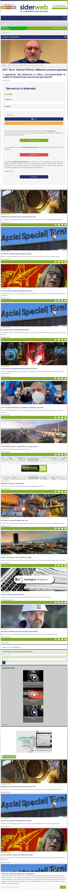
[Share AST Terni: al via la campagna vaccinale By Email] (55, 340)
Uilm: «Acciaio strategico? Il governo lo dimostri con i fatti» (22, 407)
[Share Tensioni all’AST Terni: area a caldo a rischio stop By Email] (55, 225)
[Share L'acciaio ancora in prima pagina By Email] (55, 602)
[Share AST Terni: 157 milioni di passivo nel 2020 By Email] (55, 528)
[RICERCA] (64, 33)
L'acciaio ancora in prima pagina (12, 594)
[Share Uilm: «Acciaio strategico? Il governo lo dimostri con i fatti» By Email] (55, 417)
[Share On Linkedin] (59, 225)
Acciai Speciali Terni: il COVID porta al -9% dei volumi (19, 446)
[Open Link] (8, 6)
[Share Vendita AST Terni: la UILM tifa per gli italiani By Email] (55, 565)
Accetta (62, 887)
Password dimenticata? (34, 123)
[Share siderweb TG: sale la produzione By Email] (55, 491)
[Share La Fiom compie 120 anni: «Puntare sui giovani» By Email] (55, 301)
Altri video (5, 724)
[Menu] (65, 18)
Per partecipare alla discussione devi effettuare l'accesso (17, 651)
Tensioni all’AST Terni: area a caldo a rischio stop (18, 217)
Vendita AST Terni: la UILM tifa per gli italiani (16, 557)
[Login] (3, 662)
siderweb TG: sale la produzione (12, 483)
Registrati (34, 177)
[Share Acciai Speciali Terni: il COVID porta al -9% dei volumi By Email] (55, 454)
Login (34, 119)
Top (9, 65)
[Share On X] (62, 225)
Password (8, 106)
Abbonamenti (34, 154)
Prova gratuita (34, 140)
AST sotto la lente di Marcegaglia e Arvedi (16, 254)
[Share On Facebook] (65, 225)
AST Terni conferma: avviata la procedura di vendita (19, 631)
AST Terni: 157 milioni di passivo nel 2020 (14, 520)
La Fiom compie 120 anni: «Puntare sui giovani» (17, 291)
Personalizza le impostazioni (10, 887)
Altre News (5, 642)
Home (4, 65)
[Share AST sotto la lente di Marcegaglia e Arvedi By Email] (55, 262)
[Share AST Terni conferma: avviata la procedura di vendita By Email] (55, 639)
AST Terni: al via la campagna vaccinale (15, 330)
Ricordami (9, 115)
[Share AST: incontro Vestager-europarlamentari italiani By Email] (55, 378)
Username (8, 99)
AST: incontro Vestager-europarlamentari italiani (19, 368)
